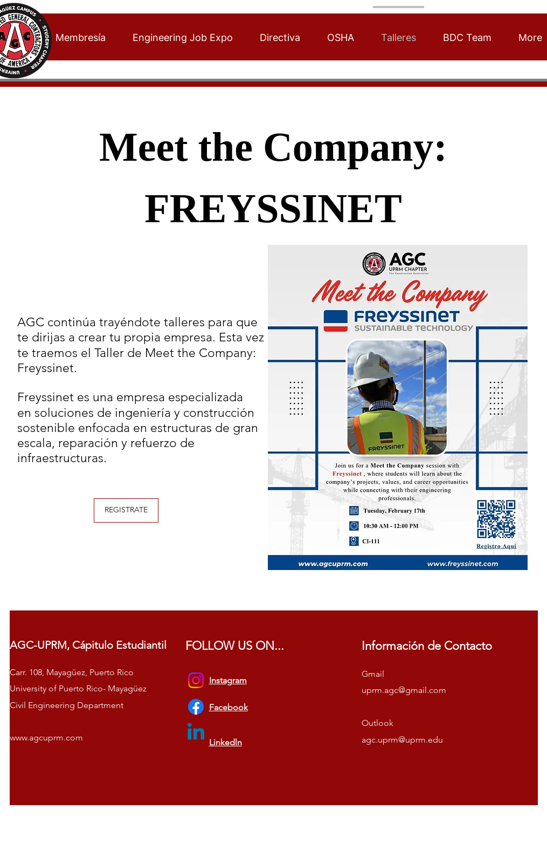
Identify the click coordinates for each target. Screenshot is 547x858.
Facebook (228, 707)
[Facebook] (195, 706)
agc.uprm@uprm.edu (402, 740)
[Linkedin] (195, 733)
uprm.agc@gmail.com (404, 690)
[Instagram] (195, 680)
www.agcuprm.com (46, 737)
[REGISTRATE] (126, 510)
